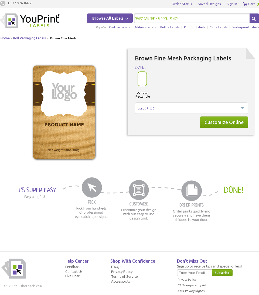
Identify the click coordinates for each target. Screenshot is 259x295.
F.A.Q (115, 267)
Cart (249, 4)
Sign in (232, 4)
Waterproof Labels (246, 27)
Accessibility (120, 281)
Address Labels (145, 27)
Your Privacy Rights (191, 291)
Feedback (73, 267)
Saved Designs (209, 4)
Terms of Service (124, 276)
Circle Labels (218, 27)
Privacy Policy (121, 271)
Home (5, 38)
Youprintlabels (30, 21)
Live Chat (72, 276)
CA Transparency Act (192, 285)
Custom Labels (119, 27)
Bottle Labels (169, 27)
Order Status (182, 4)
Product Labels (194, 27)
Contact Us (74, 271)
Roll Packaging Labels (29, 38)
